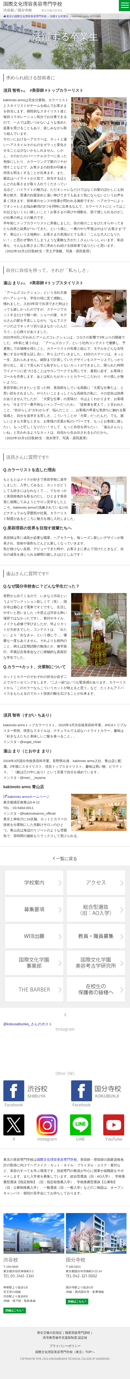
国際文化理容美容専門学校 (57, 1159)
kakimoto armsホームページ (26, 797)
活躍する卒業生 (59, 16)
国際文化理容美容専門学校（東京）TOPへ (65, 1352)
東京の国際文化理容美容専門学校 (25, 16)
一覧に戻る (65, 858)
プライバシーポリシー (65, 1346)
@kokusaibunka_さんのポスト (27, 1024)
